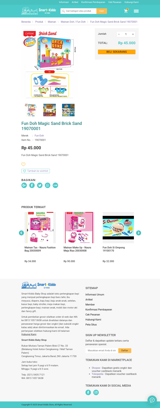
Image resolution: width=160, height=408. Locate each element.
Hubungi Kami (132, 2)
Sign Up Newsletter (100, 335)
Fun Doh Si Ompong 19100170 (114, 249)
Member (90, 304)
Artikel (75, 2)
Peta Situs (91, 324)
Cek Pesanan (114, 2)
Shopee (96, 367)
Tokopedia (97, 374)
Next (138, 232)
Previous (21, 232)
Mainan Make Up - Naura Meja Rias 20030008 (77, 249)
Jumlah (102, 33)
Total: (103, 43)
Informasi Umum (94, 294)
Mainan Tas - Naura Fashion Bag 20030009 (40, 249)
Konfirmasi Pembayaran (93, 2)
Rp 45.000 (126, 43)
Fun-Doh (39, 135)
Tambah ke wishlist (37, 170)
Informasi (64, 2)
